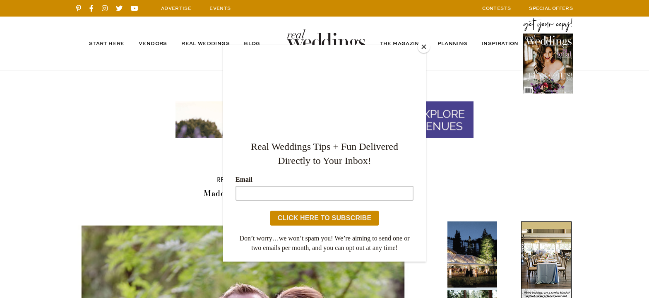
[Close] (424, 47)
